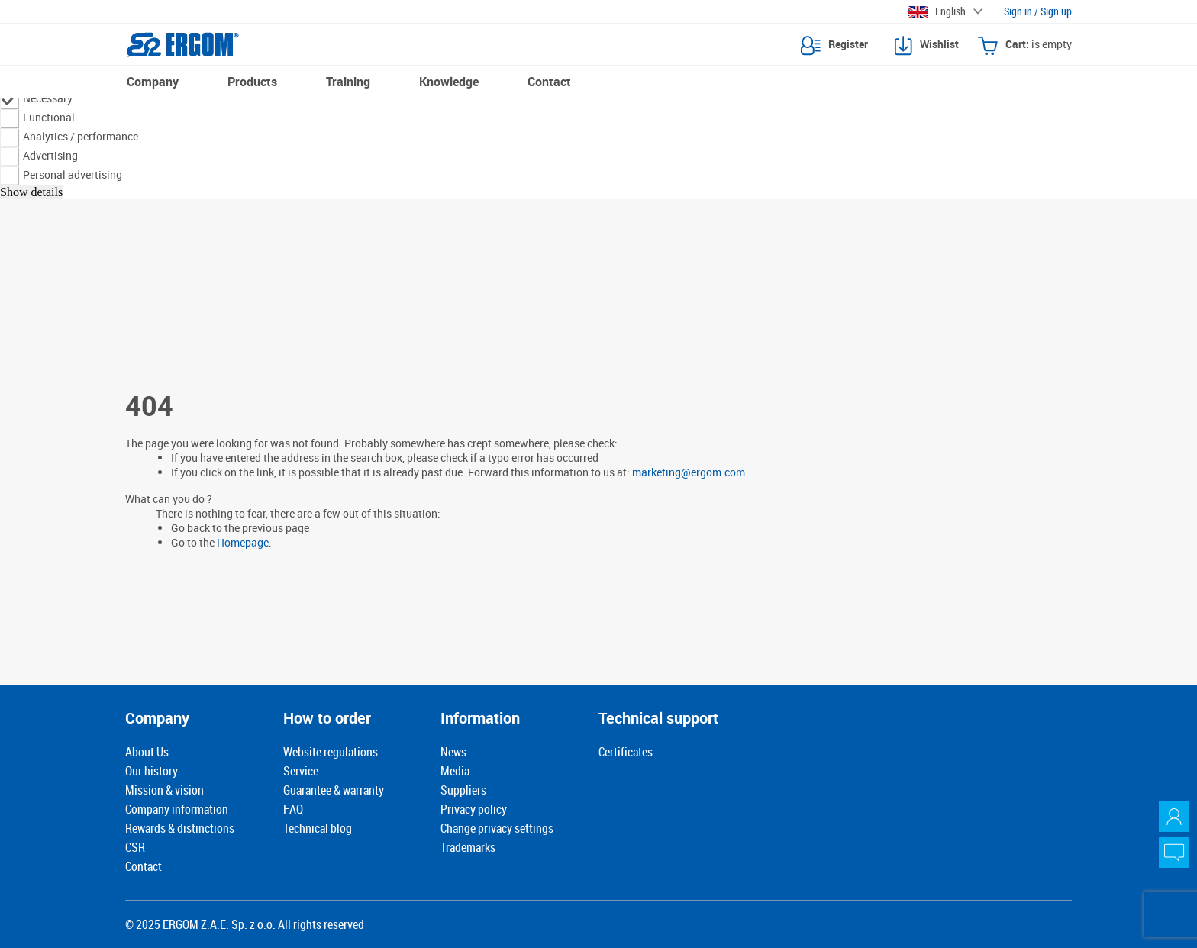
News (453, 751)
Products (252, 81)
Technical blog (317, 828)
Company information (176, 809)
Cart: (1025, 46)
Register (834, 46)
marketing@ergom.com (688, 472)
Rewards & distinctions (179, 828)
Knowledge (449, 81)
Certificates (625, 751)
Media (454, 771)
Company (153, 81)
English (937, 11)
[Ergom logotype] (182, 44)
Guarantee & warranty (333, 790)
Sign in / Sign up (1038, 11)
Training (348, 81)
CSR (135, 847)
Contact (549, 81)
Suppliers (463, 790)
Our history (151, 771)
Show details (31, 191)
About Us (147, 751)
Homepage (243, 542)
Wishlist (927, 46)
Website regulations (330, 751)
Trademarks (467, 847)
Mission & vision (164, 790)
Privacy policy (473, 809)
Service (300, 771)
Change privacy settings (496, 828)
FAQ (293, 809)
